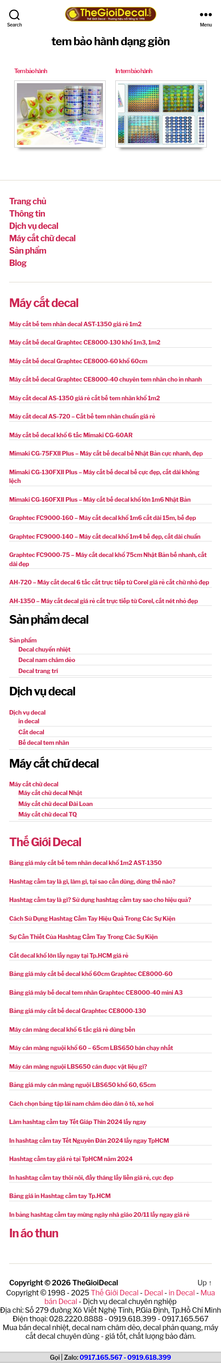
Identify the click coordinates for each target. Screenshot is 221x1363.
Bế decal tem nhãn (43, 742)
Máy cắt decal (43, 303)
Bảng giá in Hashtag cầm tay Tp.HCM (60, 1195)
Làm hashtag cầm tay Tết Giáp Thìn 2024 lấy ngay (77, 1121)
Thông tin (27, 213)
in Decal (181, 1293)
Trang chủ (27, 201)
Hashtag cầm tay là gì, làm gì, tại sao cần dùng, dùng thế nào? (92, 881)
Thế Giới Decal (45, 842)
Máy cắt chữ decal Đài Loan (55, 803)
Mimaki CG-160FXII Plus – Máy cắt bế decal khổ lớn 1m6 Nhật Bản (100, 499)
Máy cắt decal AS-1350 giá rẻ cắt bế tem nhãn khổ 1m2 (84, 398)
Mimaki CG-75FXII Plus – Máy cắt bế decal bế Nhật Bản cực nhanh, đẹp (106, 453)
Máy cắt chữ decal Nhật (50, 792)
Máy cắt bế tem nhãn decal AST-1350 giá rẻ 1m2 (75, 324)
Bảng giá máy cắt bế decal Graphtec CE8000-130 (77, 1010)
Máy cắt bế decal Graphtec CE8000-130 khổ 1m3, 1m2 (84, 342)
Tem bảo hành (30, 70)
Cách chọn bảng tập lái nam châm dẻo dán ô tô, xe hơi (81, 1103)
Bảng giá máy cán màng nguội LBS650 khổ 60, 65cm (82, 1084)
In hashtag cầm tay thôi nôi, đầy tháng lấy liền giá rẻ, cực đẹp (91, 1177)
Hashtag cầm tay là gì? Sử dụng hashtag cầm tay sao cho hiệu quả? (100, 899)
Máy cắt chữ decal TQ (47, 814)
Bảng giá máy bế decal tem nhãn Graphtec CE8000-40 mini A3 (96, 992)
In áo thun (33, 1233)
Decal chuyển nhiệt (44, 649)
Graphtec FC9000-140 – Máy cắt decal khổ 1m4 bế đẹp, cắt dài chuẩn (104, 536)
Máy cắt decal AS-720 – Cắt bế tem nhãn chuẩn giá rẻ (82, 416)
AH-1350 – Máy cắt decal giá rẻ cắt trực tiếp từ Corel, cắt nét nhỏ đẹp (103, 601)
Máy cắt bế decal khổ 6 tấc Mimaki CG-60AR (71, 435)
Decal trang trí (38, 670)
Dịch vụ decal (33, 226)
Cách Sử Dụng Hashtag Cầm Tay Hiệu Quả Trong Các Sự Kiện (92, 918)
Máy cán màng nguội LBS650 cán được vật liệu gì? (78, 1066)
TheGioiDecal (95, 1282)
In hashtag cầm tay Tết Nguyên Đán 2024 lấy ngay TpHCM (89, 1140)
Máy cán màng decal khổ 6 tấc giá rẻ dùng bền (72, 1029)
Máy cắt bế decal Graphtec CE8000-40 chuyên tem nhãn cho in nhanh (105, 379)
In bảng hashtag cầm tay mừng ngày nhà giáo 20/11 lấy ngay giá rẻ (99, 1214)
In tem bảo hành (133, 70)
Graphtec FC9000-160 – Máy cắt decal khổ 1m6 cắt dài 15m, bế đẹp (102, 517)
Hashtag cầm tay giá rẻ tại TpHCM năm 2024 (71, 1158)
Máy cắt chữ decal (42, 238)
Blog (18, 263)
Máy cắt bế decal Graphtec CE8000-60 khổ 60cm (78, 361)
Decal (153, 1293)
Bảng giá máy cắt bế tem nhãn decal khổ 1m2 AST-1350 (85, 862)
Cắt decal (31, 732)
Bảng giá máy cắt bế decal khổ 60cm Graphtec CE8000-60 (90, 973)
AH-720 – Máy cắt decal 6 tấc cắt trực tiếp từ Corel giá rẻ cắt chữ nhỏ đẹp (109, 582)
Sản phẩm (27, 250)
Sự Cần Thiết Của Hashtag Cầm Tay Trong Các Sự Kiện (83, 936)
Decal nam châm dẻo (46, 659)
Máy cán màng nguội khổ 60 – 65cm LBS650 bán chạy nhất (91, 1047)
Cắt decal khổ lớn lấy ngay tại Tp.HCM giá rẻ (69, 955)
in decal (28, 721)
